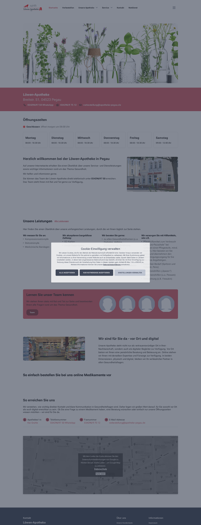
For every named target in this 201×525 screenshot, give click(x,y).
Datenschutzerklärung (112, 265)
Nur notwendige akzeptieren (96, 273)
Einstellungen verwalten (130, 273)
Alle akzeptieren (67, 273)
